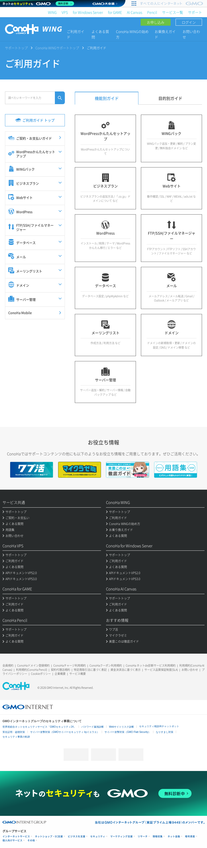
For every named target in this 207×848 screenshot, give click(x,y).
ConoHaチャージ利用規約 (69, 665)
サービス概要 (77, 674)
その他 (31, 840)
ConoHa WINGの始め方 (132, 34)
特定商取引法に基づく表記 (90, 670)
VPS (65, 12)
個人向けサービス (12, 840)
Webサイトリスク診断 (121, 726)
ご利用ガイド (75, 34)
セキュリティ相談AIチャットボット (159, 726)
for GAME (115, 12)
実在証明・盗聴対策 (13, 732)
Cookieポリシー (41, 674)
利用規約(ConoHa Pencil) (31, 670)
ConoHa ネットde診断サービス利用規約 (151, 665)
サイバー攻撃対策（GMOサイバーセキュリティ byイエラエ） (64, 732)
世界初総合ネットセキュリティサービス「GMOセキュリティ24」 (39, 726)
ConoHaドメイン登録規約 (33, 665)
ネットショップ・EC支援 (49, 836)
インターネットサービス (16, 836)
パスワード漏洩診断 (92, 726)
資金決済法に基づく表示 (125, 670)
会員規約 (7, 665)
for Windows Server (88, 12)
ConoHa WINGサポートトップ (57, 47)
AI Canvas (134, 12)
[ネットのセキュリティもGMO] (38, 3)
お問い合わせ (191, 34)
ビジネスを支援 (76, 836)
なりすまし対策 (164, 732)
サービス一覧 (172, 12)
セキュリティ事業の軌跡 (16, 736)
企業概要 (60, 674)
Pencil (152, 12)
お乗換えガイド (165, 34)
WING (52, 12)
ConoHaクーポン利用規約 (106, 665)
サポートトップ (16, 47)
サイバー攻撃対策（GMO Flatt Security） (127, 732)
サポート (195, 12)
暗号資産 (190, 836)
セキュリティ (97, 836)
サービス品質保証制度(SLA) (161, 670)
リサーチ (143, 836)
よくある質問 (100, 34)
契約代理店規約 (60, 670)
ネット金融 (174, 836)
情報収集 (158, 836)
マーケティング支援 (121, 836)
